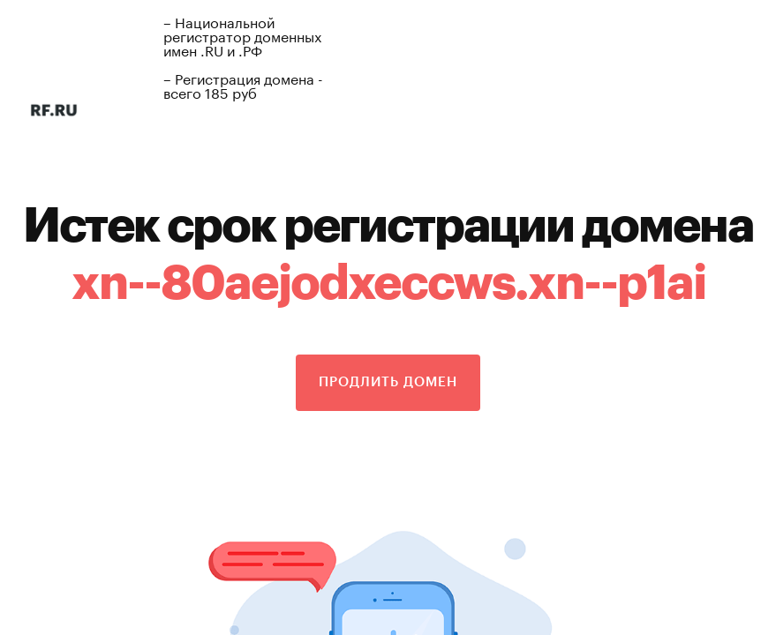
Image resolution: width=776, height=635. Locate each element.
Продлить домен (388, 382)
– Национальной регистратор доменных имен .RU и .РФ (242, 35)
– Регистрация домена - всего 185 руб (243, 84)
